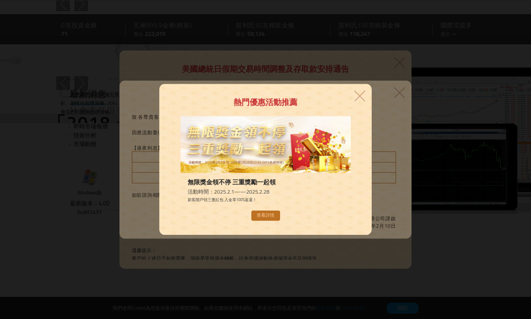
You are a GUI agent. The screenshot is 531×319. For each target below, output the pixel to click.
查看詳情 (265, 215)
